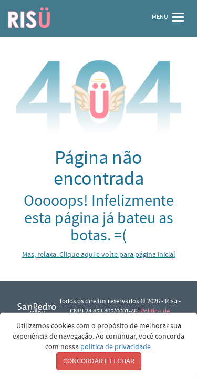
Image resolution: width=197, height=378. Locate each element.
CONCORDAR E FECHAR (98, 361)
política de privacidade (115, 347)
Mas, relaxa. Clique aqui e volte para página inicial (98, 254)
